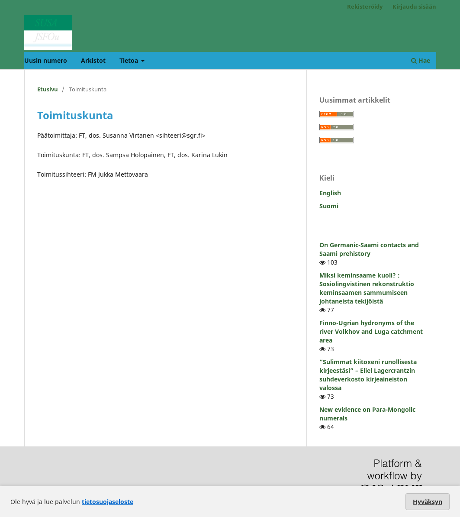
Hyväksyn (427, 502)
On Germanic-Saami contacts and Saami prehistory (369, 249)
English (330, 193)
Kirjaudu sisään (414, 6)
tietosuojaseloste (107, 502)
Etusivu (47, 89)
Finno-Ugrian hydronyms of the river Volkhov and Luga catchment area (371, 331)
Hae (420, 60)
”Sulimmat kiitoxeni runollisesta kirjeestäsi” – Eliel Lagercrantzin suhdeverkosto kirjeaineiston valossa (368, 375)
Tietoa (129, 60)
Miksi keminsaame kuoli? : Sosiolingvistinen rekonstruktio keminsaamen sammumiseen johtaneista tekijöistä (366, 288)
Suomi (328, 206)
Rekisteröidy (365, 6)
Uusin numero (45, 60)
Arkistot (93, 60)
